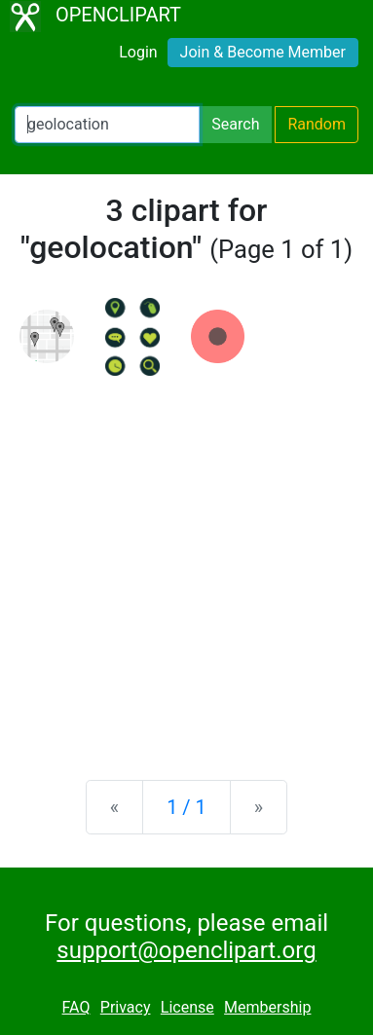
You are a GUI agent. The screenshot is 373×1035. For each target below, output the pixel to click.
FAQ (76, 1007)
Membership (267, 1007)
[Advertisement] (186, 562)
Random (316, 124)
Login (138, 52)
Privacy (125, 1007)
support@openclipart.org (186, 950)
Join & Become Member (263, 52)
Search (235, 124)
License (187, 1007)
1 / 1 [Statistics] (186, 807)
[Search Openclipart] (107, 124)
